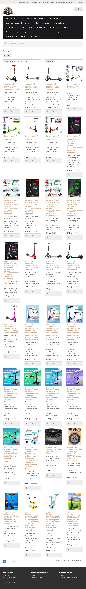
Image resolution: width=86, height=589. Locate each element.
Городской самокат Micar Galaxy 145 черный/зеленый (11, 87)
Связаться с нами (36, 578)
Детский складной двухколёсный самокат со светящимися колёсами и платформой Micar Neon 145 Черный (73, 331)
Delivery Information (9, 578)
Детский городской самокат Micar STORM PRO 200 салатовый (73, 265)
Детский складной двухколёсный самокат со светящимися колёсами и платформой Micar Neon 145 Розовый (52, 331)
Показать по (50, 61)
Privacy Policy (7, 580)
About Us (6, 575)
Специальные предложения (68, 578)
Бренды (61, 575)
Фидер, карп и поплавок (41, 32)
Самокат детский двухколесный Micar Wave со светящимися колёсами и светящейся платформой (73, 518)
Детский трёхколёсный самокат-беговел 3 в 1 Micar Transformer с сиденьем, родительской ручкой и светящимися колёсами (31, 456)
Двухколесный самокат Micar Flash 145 (73, 86)
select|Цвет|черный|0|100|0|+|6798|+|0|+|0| (22, 23)
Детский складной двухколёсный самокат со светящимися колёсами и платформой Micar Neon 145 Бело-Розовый (31, 331)
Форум (33, 575)
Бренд (13, 43)
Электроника (34, 36)
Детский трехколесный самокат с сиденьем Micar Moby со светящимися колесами (53, 393)
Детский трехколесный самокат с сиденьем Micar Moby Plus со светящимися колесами (11, 393)
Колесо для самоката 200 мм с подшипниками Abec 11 (53, 450)
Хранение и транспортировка (16, 36)
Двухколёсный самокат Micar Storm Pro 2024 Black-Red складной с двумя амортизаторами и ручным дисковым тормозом (54, 207)
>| (15, 561)
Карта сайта (35, 580)
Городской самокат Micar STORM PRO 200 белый (31, 87)
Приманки (67, 27)
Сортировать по (9, 61)
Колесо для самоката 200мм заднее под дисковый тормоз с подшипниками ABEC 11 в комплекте (74, 454)
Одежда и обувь (55, 27)
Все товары (45, 23)
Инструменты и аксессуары (15, 27)
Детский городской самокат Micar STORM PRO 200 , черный (53, 265)
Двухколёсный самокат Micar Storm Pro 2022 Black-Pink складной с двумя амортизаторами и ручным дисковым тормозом (75, 144)
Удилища (27, 32)
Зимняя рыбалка (58, 23)
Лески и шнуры (42, 27)
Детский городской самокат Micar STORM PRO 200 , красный (32, 265)
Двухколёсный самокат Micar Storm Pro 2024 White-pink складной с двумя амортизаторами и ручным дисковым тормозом (12, 270)
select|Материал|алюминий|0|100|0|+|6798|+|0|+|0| (45, 19)
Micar (22, 43)
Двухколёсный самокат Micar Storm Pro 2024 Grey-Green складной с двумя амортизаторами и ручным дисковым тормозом (75, 207)
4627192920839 (11, 19)
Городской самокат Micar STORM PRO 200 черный (52, 87)
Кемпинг (30, 27)
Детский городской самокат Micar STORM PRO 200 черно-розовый (11, 328)
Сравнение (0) (51, 56)
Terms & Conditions (9, 582)
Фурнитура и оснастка (60, 32)
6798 (21, 19)
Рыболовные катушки (13, 32)
